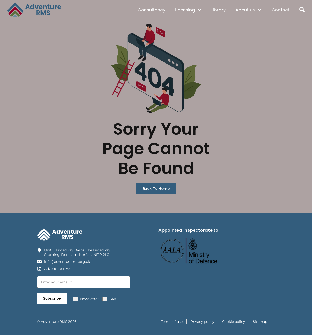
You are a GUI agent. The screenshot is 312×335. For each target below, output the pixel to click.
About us (248, 10)
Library (218, 10)
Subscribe (52, 298)
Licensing (188, 10)
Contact (281, 10)
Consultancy (151, 10)
